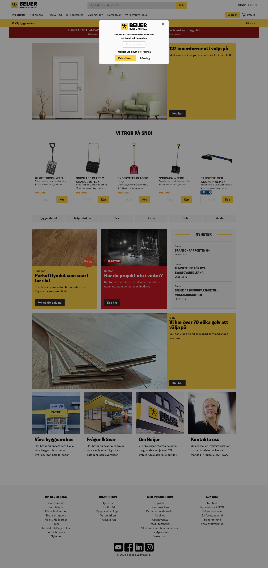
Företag (145, 58)
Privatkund (125, 58)
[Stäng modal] (163, 24)
